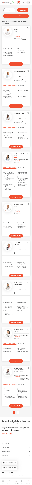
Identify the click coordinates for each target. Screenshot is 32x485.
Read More (7, 433)
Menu (3, 482)
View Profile (17, 36)
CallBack (28, 482)
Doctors (9, 482)
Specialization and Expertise (9, 44)
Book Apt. (16, 482)
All (9, 10)
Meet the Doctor (16, 64)
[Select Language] (28, 3)
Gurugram (23, 10)
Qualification (21, 44)
